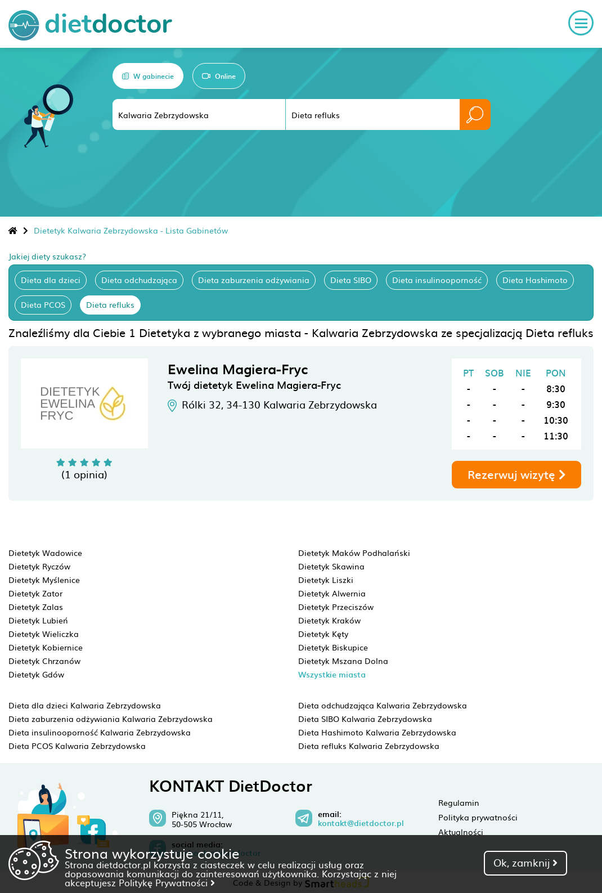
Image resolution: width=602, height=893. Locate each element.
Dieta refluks (110, 304)
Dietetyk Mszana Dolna (343, 660)
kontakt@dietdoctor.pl (361, 823)
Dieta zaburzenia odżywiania (253, 279)
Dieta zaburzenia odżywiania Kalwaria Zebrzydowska (110, 718)
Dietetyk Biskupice (333, 647)
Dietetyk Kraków (329, 620)
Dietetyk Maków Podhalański (354, 552)
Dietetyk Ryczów (39, 566)
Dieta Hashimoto (535, 279)
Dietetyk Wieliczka (43, 633)
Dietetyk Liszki (325, 579)
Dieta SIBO (350, 279)
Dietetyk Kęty (323, 633)
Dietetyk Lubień (38, 620)
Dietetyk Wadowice (45, 552)
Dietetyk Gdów (36, 674)
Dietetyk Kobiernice (45, 647)
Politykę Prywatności (167, 882)
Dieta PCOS (43, 304)
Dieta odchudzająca (139, 279)
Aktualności (460, 831)
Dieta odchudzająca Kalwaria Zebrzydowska (382, 705)
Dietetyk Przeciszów (336, 606)
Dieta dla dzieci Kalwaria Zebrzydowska (84, 705)
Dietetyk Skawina (331, 566)
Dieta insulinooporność (437, 279)
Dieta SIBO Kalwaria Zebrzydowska (365, 718)
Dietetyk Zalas (35, 606)
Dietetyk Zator (35, 593)
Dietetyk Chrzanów (44, 660)
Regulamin (458, 802)
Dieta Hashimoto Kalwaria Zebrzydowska (377, 732)
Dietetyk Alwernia (332, 593)
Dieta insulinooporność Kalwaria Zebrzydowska (99, 732)
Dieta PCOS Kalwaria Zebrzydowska (77, 745)
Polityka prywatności (478, 817)
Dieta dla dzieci (50, 279)
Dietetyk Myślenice (44, 579)
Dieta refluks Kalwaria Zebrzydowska (368, 745)
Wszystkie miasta (332, 674)
